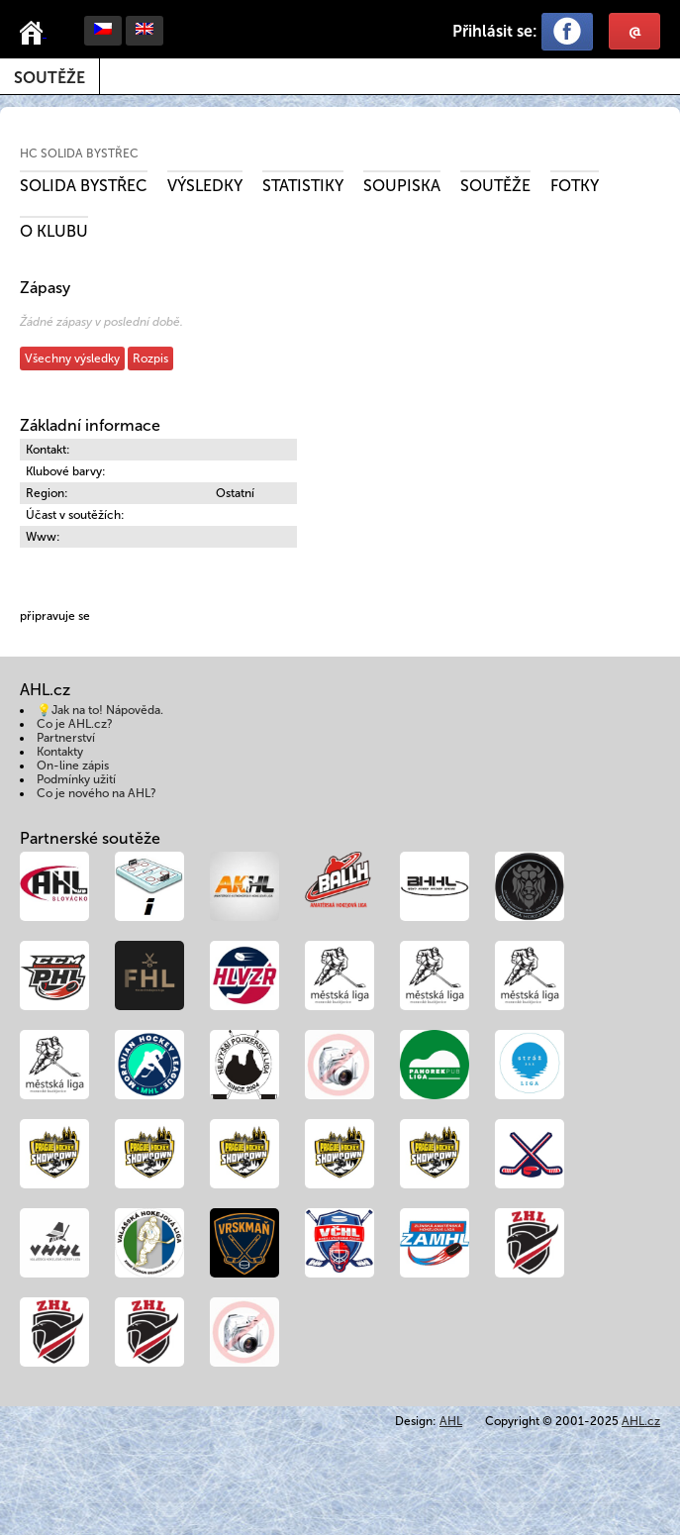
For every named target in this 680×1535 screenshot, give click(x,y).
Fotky (574, 185)
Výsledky (205, 185)
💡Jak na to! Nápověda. (100, 710)
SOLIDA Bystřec (83, 185)
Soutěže (49, 77)
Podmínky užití (76, 779)
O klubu (54, 231)
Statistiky (302, 185)
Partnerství (66, 738)
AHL (450, 1421)
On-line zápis (73, 765)
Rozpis (150, 358)
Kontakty (60, 752)
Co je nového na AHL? (96, 793)
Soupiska (401, 185)
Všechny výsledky (72, 358)
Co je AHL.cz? (75, 724)
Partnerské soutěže (90, 838)
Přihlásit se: (494, 31)
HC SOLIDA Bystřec (79, 153)
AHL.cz (641, 1421)
